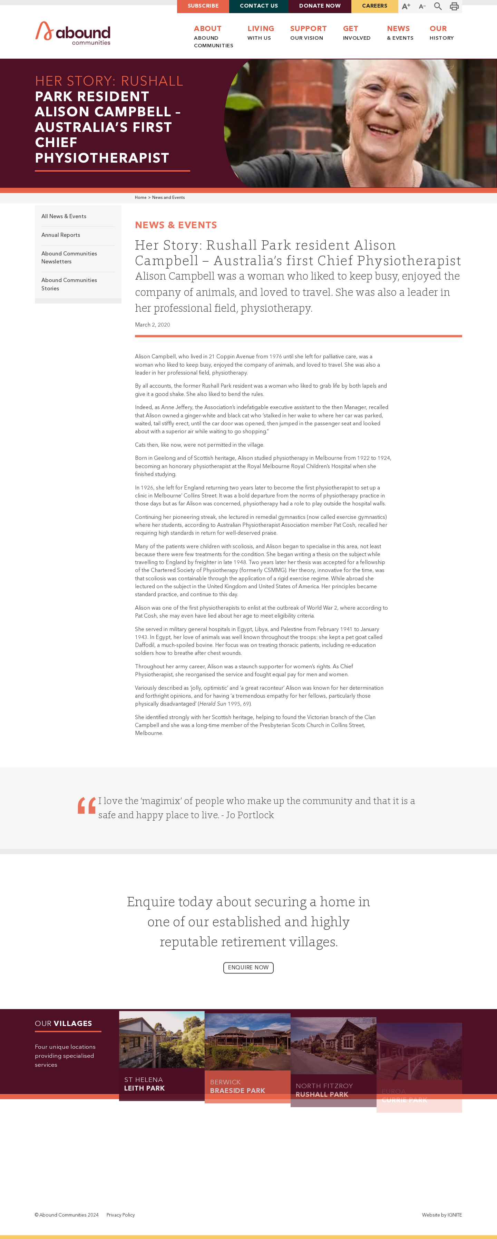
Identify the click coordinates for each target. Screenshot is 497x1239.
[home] (73, 33)
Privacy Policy (121, 1215)
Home (141, 198)
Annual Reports (60, 239)
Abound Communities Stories (69, 289)
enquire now (248, 972)
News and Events (168, 198)
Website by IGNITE (442, 1215)
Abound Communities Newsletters (69, 262)
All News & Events (63, 221)
